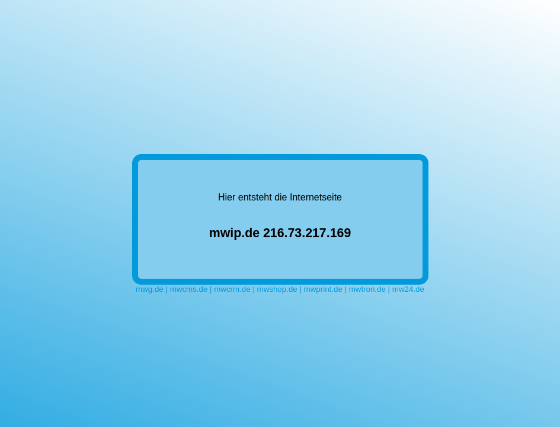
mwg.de (150, 289)
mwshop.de (277, 289)
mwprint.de (323, 289)
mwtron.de (367, 289)
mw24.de (408, 289)
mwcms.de (189, 289)
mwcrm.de (232, 289)
